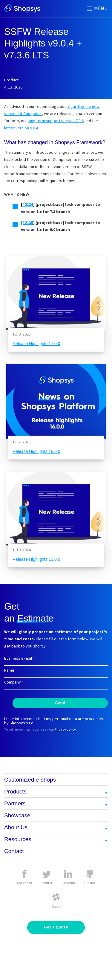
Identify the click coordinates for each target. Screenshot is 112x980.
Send (60, 703)
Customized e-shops (30, 779)
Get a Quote (56, 927)
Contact (14, 851)
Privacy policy (65, 729)
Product (11, 80)
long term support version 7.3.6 (56, 120)
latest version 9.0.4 (21, 128)
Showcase (17, 815)
